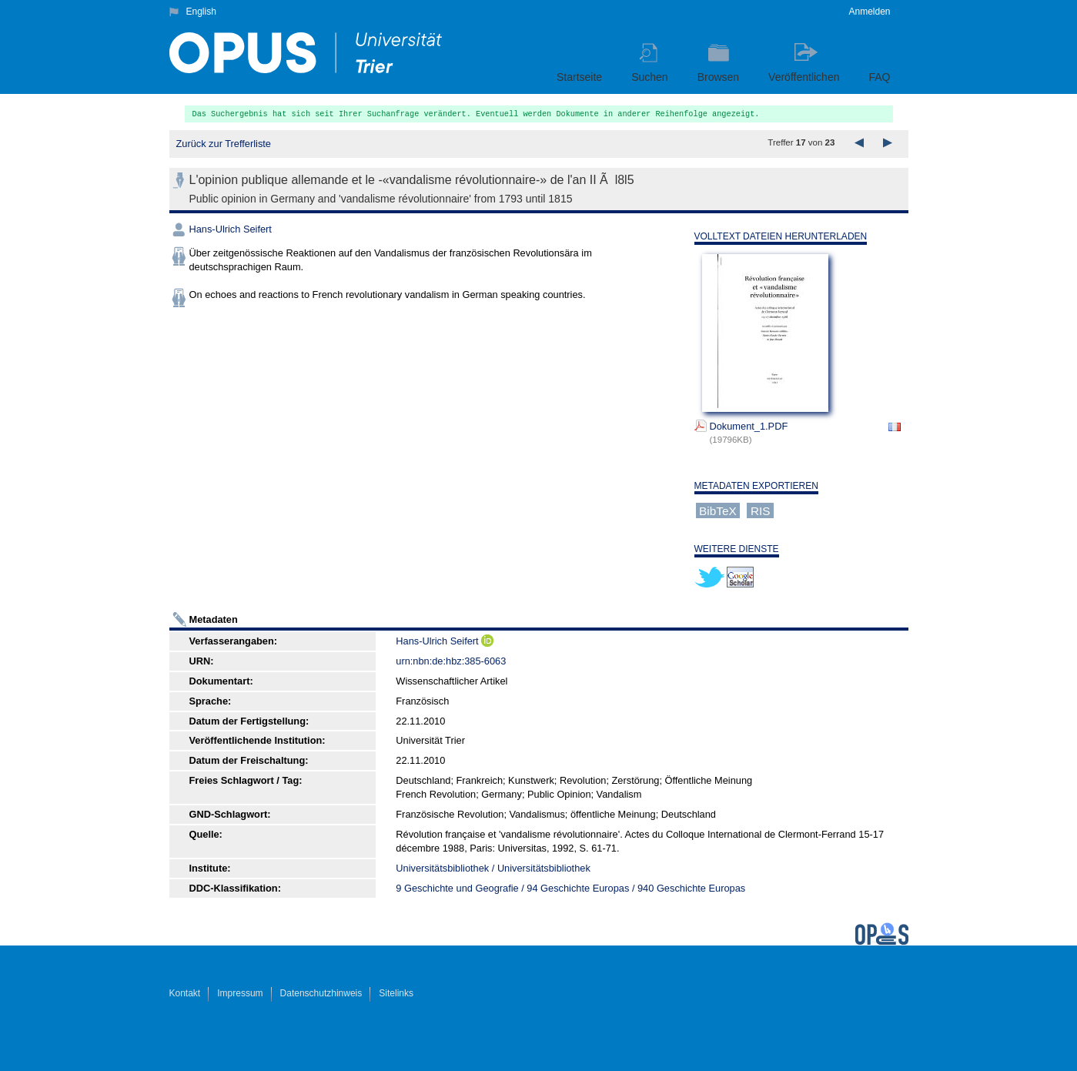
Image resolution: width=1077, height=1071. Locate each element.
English (201, 11)
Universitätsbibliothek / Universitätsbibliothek (493, 868)
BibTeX (718, 510)
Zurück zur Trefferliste (223, 143)
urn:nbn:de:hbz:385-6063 (451, 661)
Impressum (240, 993)
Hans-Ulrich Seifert (230, 229)
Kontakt (185, 993)
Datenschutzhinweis (321, 993)
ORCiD (487, 640)
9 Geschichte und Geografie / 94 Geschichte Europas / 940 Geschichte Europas (570, 888)
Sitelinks (396, 993)
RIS (761, 510)
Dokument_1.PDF (749, 426)
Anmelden (869, 11)
